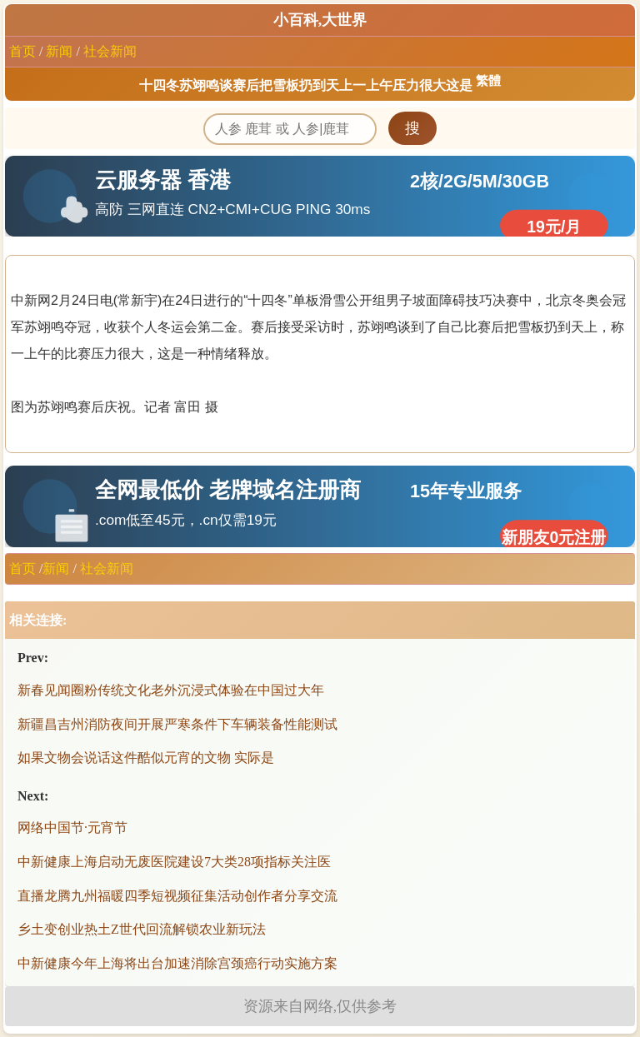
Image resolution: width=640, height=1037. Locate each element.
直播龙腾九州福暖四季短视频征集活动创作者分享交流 (178, 896)
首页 (22, 51)
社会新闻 (110, 51)
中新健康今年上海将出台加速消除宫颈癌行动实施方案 (178, 963)
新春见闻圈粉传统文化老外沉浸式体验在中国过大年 (171, 690)
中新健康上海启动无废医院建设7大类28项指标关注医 (174, 862)
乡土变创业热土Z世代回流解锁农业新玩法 (142, 929)
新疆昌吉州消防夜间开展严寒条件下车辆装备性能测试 (178, 724)
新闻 (59, 51)
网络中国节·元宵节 (73, 827)
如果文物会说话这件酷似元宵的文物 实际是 (146, 757)
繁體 (488, 80)
